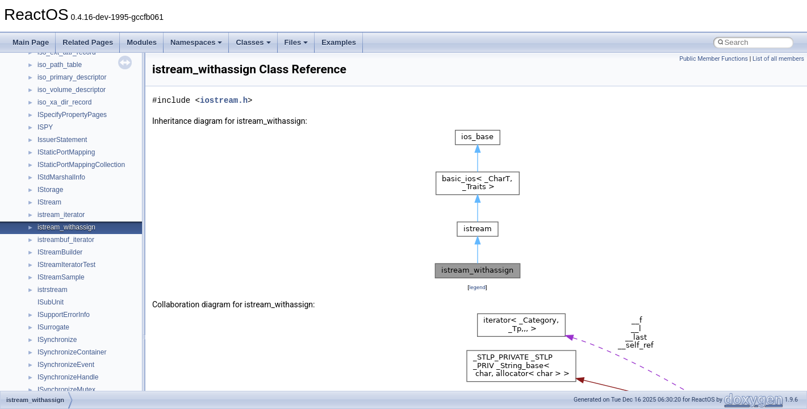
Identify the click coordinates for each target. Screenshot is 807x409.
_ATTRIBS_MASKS (67, 319)
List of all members (778, 58)
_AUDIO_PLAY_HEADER (76, 382)
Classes (253, 42)
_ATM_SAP (55, 107)
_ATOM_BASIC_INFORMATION (86, 194)
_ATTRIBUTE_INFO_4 (71, 344)
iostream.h (224, 100)
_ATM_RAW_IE (61, 94)
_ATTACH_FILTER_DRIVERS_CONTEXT (101, 257)
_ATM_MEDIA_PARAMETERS (84, 57)
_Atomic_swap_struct (69, 232)
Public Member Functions (713, 58)
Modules (142, 42)
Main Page (30, 42)
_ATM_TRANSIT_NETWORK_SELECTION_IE (108, 157)
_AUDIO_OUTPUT (66, 369)
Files (296, 42)
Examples (338, 42)
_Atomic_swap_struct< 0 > (77, 244)
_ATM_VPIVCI (59, 182)
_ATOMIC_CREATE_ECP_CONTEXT (94, 219)
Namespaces (196, 42)
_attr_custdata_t (61, 294)
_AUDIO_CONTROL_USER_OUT (89, 357)
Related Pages (87, 42)
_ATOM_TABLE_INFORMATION (86, 207)
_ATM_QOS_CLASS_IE (74, 82)
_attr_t (47, 307)
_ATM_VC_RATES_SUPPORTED (88, 169)
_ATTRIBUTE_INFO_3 (71, 332)
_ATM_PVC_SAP (63, 69)
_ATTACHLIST (59, 282)
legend (477, 287)
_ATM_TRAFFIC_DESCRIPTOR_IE (92, 144)
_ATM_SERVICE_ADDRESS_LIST (90, 119)
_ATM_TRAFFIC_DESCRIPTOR (86, 132)
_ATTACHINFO (60, 269)
